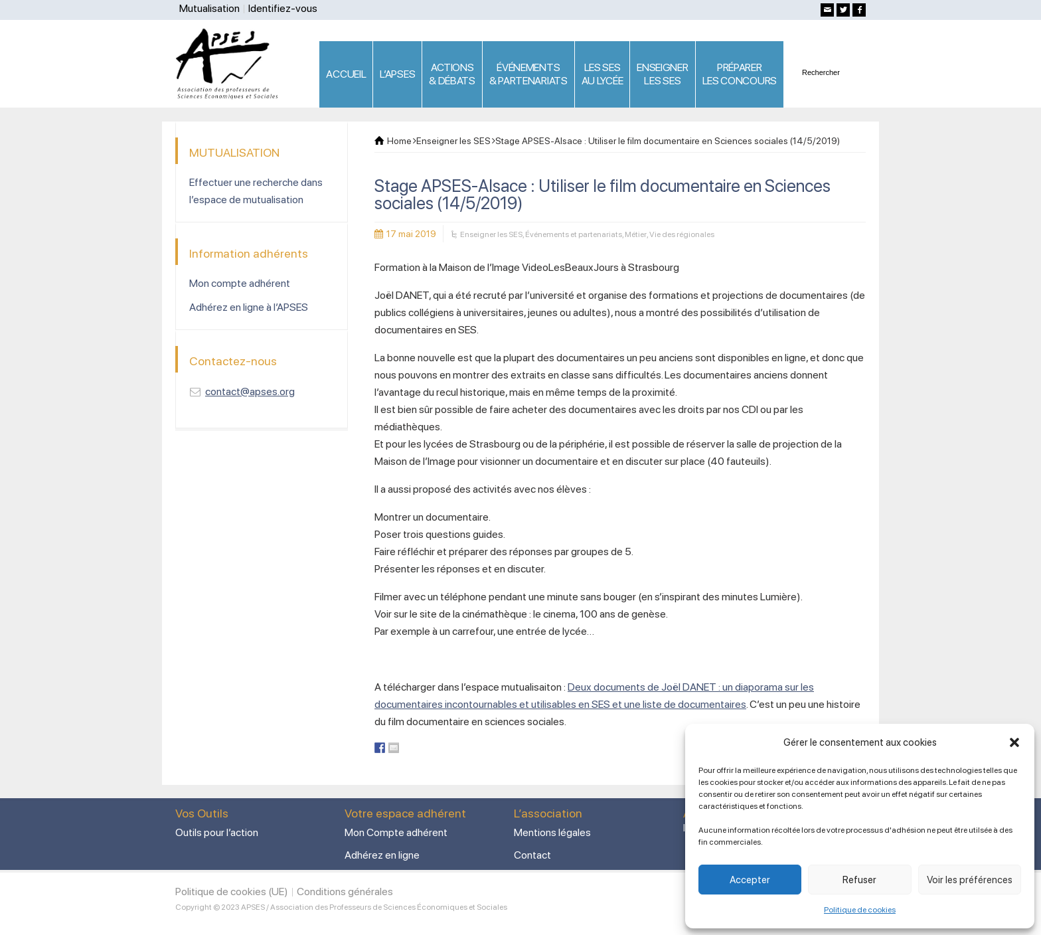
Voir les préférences (969, 880)
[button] (1014, 742)
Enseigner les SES (491, 234)
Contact (532, 855)
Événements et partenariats (573, 234)
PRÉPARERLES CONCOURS (739, 74)
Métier (636, 234)
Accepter (750, 880)
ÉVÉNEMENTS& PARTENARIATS (528, 74)
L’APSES (397, 74)
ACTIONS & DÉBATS (452, 74)
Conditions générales (345, 891)
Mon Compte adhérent (396, 832)
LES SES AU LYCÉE (602, 74)
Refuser (859, 880)
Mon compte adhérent (239, 283)
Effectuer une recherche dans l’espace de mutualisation (256, 191)
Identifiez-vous (282, 8)
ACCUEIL (346, 74)
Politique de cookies (860, 909)
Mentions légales (552, 832)
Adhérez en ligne (382, 855)
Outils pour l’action (216, 832)
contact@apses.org (250, 391)
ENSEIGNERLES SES (662, 74)
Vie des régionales (681, 234)
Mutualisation (209, 8)
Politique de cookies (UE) (231, 891)
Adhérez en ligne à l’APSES (248, 307)
